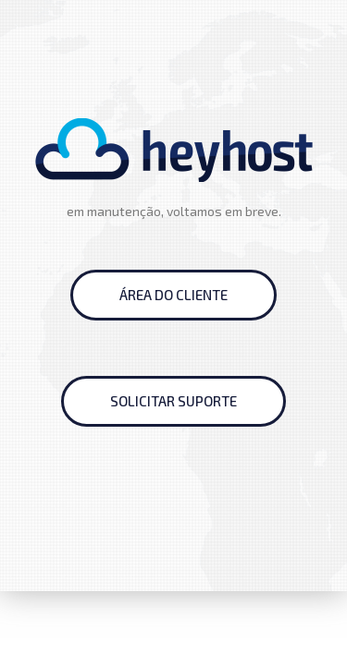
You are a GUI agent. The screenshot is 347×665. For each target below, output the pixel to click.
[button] (173, 295)
